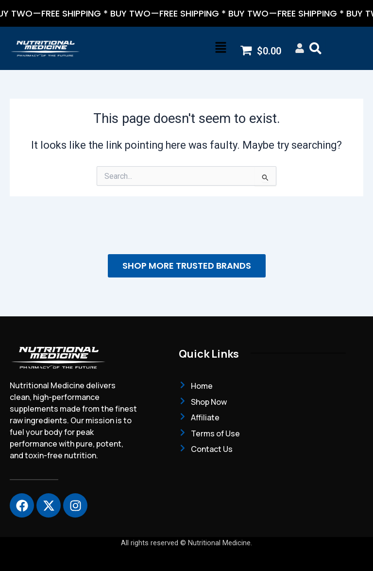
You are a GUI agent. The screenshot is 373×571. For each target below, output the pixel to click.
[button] (220, 48)
